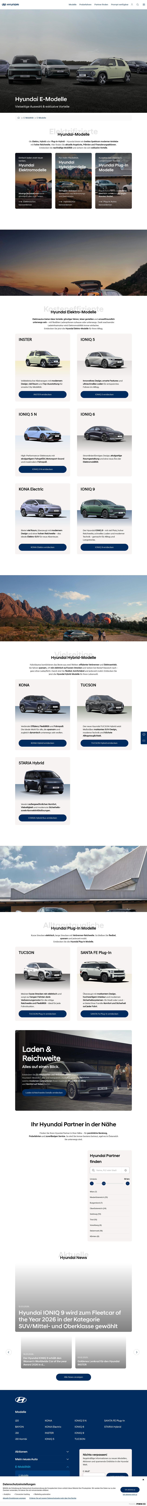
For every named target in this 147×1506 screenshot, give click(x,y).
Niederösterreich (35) (99, 1197)
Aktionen (21, 1451)
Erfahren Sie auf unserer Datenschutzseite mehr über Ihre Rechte (52, 1498)
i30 (17, 1432)
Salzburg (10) (95, 1214)
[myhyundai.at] (132, 4)
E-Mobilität (29, 118)
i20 (17, 1420)
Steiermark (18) (96, 1231)
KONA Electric (53, 1426)
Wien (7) (93, 1191)
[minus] (92, 1183)
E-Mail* (86, 1471)
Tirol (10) (93, 1219)
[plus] (128, 1183)
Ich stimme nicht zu (130, 1494)
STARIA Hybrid (112, 1426)
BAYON (19, 1426)
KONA (48, 1420)
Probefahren (85, 4)
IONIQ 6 (79, 1426)
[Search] (137, 4)
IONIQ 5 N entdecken (42, 469)
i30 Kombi (21, 1438)
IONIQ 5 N (80, 1420)
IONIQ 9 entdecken (104, 547)
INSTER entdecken (43, 394)
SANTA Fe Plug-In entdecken (104, 1014)
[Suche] (93, 1170)
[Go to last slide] (9, 1352)
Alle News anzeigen (73, 1377)
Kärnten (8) (94, 1236)
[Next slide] (136, 1352)
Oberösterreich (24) (98, 1208)
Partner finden (101, 4)
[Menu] (143, 4)
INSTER (49, 1432)
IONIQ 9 (79, 1432)
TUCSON (80, 1438)
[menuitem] (144, 735)
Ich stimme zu (130, 1490)
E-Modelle (41, 118)
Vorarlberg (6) (96, 1225)
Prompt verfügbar (119, 4)
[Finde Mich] (125, 1170)
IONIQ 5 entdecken (104, 394)
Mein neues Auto (26, 1459)
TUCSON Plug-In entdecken (42, 1014)
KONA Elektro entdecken (42, 547)
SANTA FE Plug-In (114, 1420)
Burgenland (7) (96, 1203)
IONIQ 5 (49, 1438)
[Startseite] (21, 1398)
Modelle (72, 4)
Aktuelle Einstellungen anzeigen (14, 1498)
